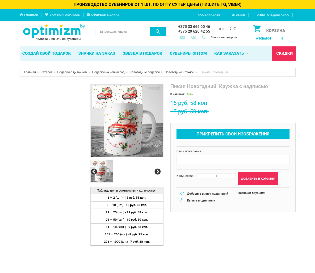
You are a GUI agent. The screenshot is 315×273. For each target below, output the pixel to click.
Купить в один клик (201, 200)
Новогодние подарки (145, 72)
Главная (31, 15)
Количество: (185, 176)
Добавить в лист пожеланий (207, 193)
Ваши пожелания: (189, 151)
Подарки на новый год (108, 72)
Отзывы (238, 15)
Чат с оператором (224, 37)
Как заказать (209, 15)
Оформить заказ (105, 15)
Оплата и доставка (272, 15)
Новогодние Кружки (179, 72)
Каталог (46, 72)
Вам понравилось (65, 15)
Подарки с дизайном (72, 72)
